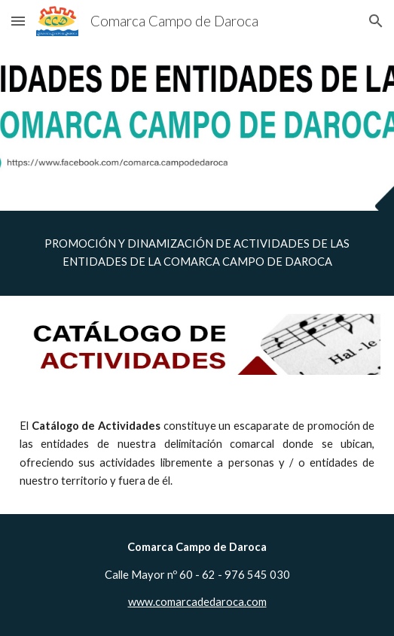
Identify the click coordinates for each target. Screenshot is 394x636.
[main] (197, 253)
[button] (18, 20)
